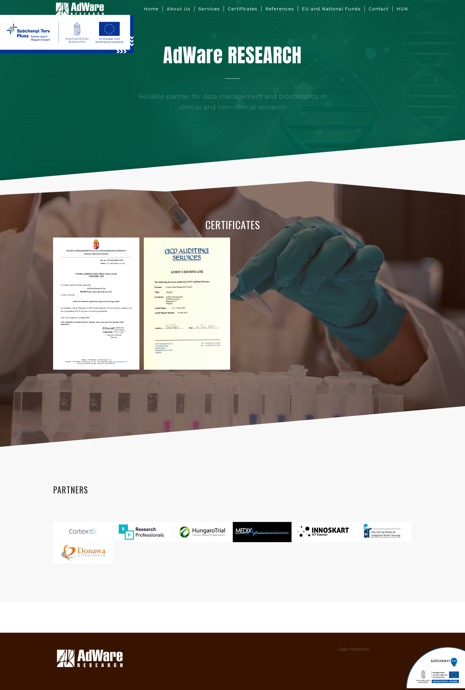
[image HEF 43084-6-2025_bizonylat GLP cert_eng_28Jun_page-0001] (98, 306)
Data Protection (354, 649)
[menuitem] (151, 9)
